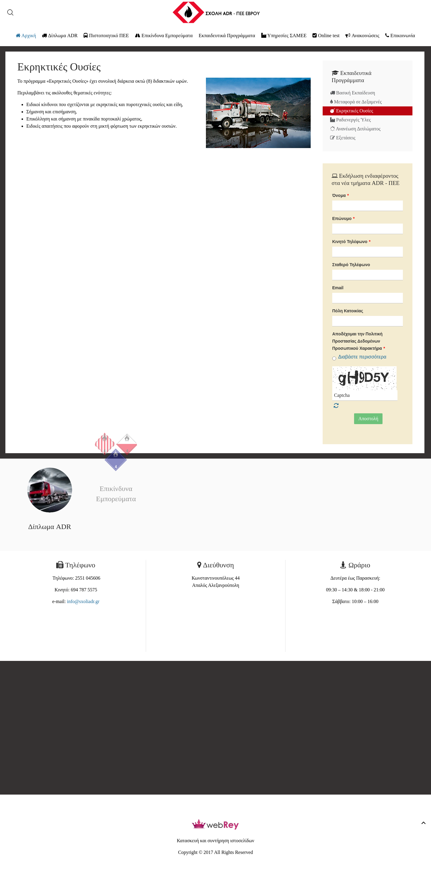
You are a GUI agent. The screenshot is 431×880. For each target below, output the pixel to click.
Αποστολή (368, 418)
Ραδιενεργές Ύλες (350, 119)
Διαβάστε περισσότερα (362, 356)
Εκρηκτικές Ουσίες (351, 110)
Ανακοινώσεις (362, 35)
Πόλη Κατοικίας (347, 310)
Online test (325, 35)
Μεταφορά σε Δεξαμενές (356, 101)
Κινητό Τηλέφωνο (351, 241)
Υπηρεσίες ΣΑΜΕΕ (284, 35)
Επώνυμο (343, 218)
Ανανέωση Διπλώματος (355, 128)
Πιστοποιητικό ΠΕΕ (106, 35)
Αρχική (26, 35)
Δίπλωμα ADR (60, 35)
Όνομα (340, 195)
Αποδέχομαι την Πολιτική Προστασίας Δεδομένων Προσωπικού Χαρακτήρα (358, 341)
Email (337, 287)
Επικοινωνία (400, 35)
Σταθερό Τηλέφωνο (351, 264)
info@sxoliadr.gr (83, 601)
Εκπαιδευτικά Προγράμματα (227, 35)
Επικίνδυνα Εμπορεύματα (164, 35)
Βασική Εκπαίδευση (352, 92)
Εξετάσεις (342, 137)
